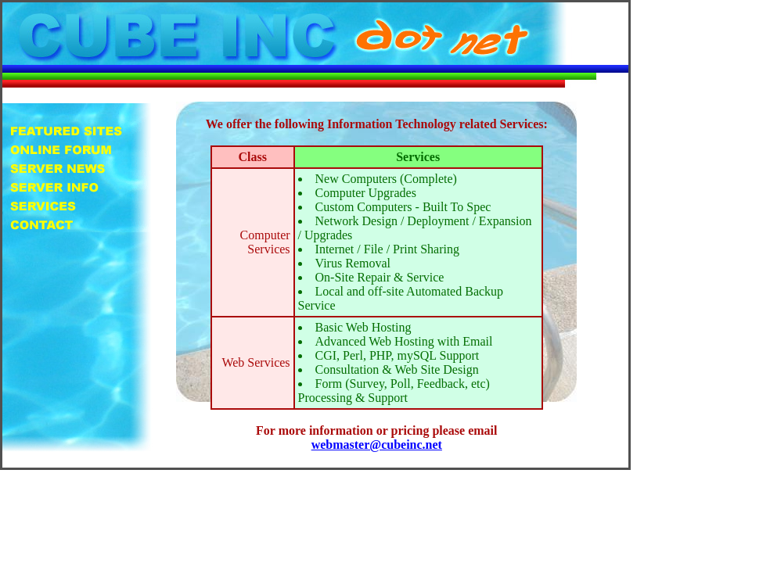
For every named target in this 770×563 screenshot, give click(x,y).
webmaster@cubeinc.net (376, 444)
